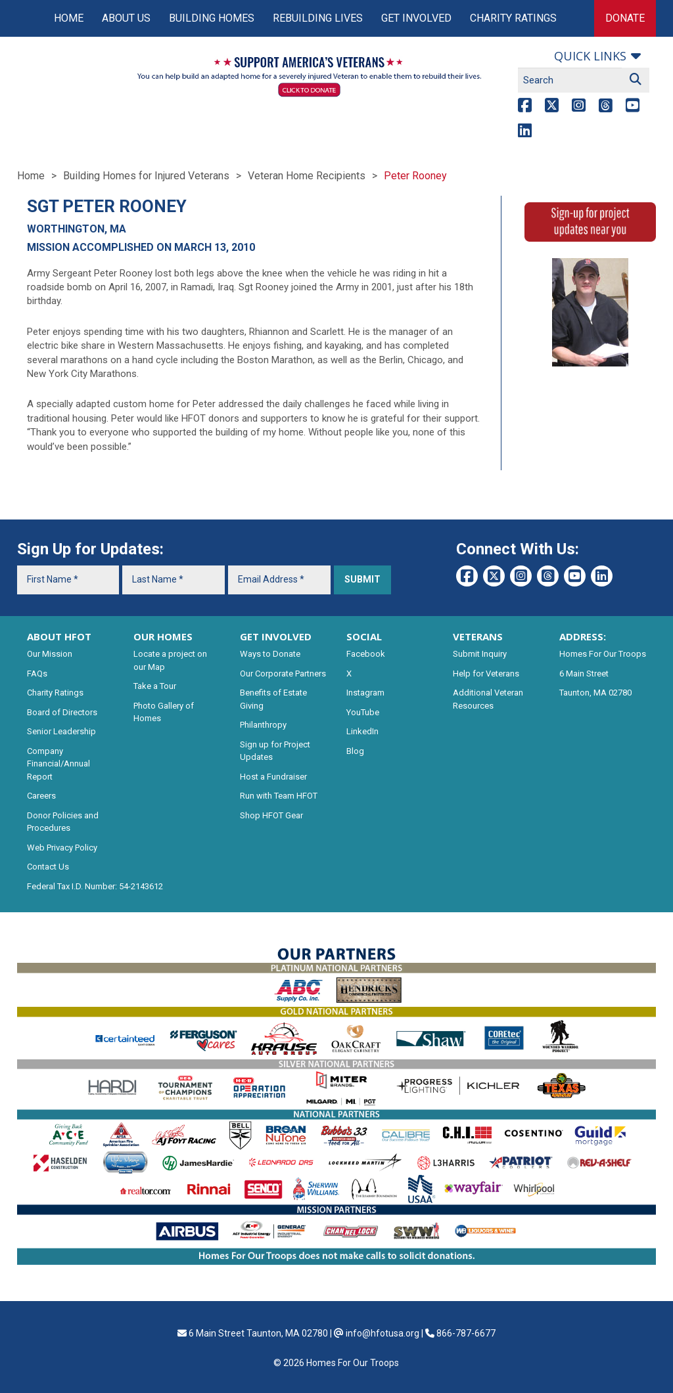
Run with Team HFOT (278, 796)
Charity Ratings (513, 18)
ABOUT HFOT (59, 636)
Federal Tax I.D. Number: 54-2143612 (95, 886)
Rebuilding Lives (318, 18)
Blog (355, 751)
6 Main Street (584, 673)
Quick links (590, 56)
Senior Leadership (61, 731)
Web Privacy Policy (62, 847)
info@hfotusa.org (382, 1333)
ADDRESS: (582, 636)
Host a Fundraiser (273, 777)
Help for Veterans (486, 673)
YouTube (362, 712)
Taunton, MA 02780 (595, 692)
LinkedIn (362, 731)
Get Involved (416, 18)
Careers (41, 796)
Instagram (365, 692)
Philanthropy (263, 725)
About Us (126, 18)
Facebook (365, 654)
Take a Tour (154, 686)
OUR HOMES (163, 636)
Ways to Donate (270, 654)
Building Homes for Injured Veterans (146, 175)
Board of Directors (62, 712)
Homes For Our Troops (602, 654)
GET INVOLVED (276, 636)
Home (68, 18)
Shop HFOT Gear (271, 815)
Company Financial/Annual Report (58, 764)
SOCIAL (364, 636)
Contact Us (48, 867)
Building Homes (211, 18)
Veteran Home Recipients (306, 175)
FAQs (37, 673)
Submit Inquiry (480, 654)
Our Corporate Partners (283, 673)
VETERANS (478, 636)
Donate (625, 18)
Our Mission (49, 654)
